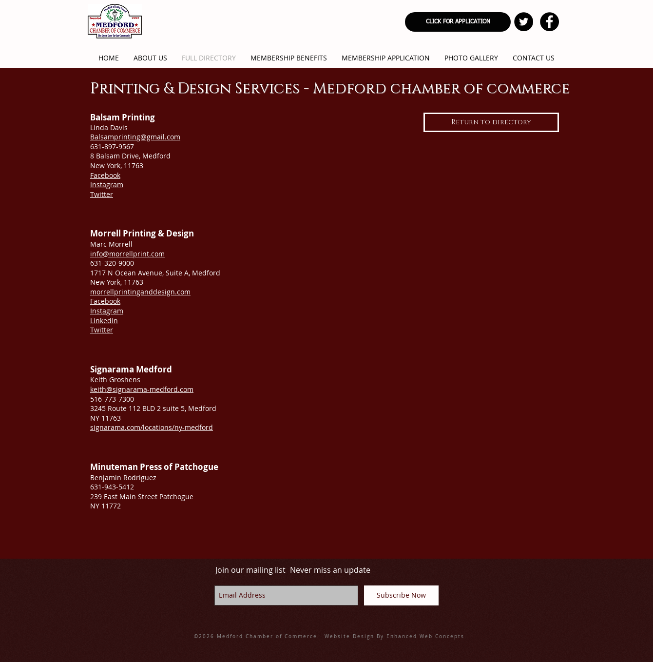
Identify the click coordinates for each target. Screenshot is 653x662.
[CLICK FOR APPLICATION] (458, 22)
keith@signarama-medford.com (141, 389)
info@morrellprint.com (127, 253)
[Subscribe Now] (401, 595)
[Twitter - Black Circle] (523, 21)
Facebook (105, 175)
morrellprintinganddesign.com (140, 291)
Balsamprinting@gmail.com (135, 136)
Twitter (101, 194)
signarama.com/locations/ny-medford (151, 427)
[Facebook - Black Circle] (549, 21)
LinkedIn (104, 320)
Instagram (106, 184)
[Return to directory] (491, 122)
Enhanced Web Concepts (425, 636)
